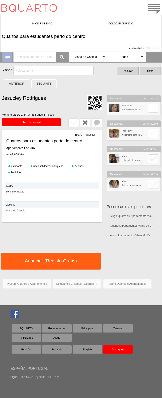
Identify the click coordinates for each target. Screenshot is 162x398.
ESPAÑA (18, 368)
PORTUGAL (37, 368)
